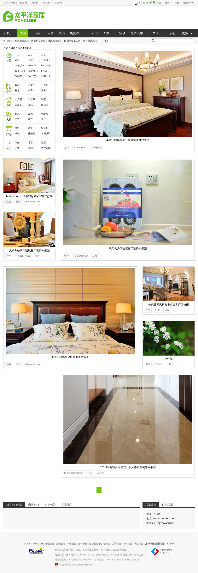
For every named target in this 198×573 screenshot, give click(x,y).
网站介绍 (49, 543)
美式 (30, 119)
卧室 (30, 85)
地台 (43, 142)
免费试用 (137, 33)
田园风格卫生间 (72, 40)
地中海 (44, 113)
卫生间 (44, 85)
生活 (156, 33)
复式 (30, 104)
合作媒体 (82, 543)
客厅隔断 (45, 148)
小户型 (18, 99)
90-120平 (46, 65)
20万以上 (46, 76)
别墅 (43, 99)
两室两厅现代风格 (73, 473)
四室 (17, 60)
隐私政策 (60, 543)
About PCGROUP (33, 543)
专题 (172, 33)
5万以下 (45, 71)
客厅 (17, 85)
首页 (7, 33)
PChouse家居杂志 (150, 2)
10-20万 (32, 76)
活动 (122, 33)
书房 (30, 90)
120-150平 (20, 71)
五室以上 (45, 60)
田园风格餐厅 (55, 40)
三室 (43, 54)
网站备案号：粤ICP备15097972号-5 (73, 559)
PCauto (46, 2)
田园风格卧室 (38, 40)
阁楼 (17, 142)
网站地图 (138, 543)
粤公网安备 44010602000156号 (73, 564)
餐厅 (17, 90)
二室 (30, 54)
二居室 (31, 99)
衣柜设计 (45, 133)
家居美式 (97, 147)
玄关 (89, 473)
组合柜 (44, 128)
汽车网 (35, 2)
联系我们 (116, 543)
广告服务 (71, 543)
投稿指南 (94, 543)
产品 (95, 33)
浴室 (17, 148)
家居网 (58, 2)
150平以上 (33, 71)
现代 (43, 119)
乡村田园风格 (90, 40)
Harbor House (80, 147)
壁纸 (17, 128)
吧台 (30, 142)
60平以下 (19, 65)
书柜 (17, 133)
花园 (30, 148)
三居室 (18, 104)
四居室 (44, 104)
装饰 (62, 33)
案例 (23, 33)
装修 (50, 33)
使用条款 (105, 543)
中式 (17, 119)
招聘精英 (127, 543)
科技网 (23, 2)
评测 (106, 33)
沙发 (30, 128)
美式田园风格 (25, 47)
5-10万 (18, 76)
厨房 (43, 90)
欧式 (17, 113)
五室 (30, 60)
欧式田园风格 (22, 40)
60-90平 (32, 65)
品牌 (66, 147)
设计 (39, 33)
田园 (13, 47)
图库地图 (66, 504)
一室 (17, 54)
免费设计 (76, 33)
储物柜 (31, 133)
